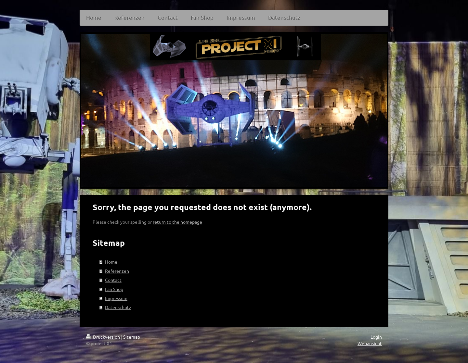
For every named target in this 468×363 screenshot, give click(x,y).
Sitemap (131, 337)
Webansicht (370, 343)
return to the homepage (177, 222)
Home (111, 262)
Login (376, 337)
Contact (113, 280)
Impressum (116, 298)
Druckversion (103, 337)
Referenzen (117, 271)
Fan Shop (114, 289)
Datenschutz (118, 307)
